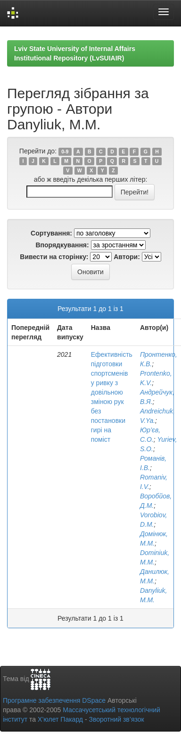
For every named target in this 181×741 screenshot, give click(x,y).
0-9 (64, 151)
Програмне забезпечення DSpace (54, 700)
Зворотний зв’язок (116, 719)
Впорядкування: (62, 245)
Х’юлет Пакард (60, 719)
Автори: (127, 257)
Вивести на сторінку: (54, 257)
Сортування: (51, 233)
